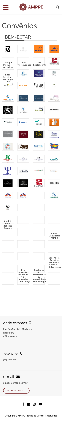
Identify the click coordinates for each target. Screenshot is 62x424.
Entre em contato (16, 391)
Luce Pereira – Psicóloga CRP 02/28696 (8, 75)
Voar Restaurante (23, 63)
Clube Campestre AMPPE (54, 234)
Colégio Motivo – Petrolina (8, 63)
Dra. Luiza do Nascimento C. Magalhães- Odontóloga (39, 270)
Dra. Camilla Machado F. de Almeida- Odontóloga (23, 270)
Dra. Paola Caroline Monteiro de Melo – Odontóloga (54, 258)
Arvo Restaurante (39, 63)
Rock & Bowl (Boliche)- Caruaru (8, 221)
